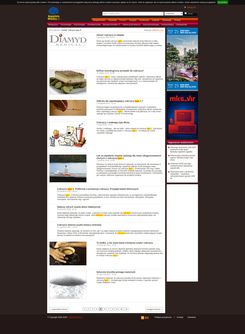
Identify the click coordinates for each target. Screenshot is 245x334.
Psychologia (79, 24)
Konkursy (144, 20)
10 (121, 309)
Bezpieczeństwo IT (111, 24)
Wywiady (166, 20)
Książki (133, 20)
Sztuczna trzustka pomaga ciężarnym (116, 272)
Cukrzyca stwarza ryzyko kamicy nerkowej (79, 225)
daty (161, 30)
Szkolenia (192, 317)
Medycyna (53, 24)
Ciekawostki (181, 24)
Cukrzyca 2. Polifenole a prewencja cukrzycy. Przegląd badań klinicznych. (98, 189)
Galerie (155, 20)
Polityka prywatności (163, 317)
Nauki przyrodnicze (131, 24)
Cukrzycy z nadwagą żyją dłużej (113, 122)
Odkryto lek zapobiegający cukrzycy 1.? (120, 101)
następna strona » (154, 309)
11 (126, 309)
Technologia (65, 24)
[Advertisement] (106, 59)
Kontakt (180, 317)
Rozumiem (222, 2)
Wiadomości (99, 20)
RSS (147, 317)
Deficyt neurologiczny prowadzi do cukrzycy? (120, 70)
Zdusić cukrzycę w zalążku (110, 35)
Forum (123, 20)
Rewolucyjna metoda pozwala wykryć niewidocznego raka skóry (182, 157)
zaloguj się (191, 7)
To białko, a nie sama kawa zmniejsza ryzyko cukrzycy (125, 243)
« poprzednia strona (59, 309)
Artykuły (113, 20)
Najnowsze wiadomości (181, 142)
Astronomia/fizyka (151, 24)
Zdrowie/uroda (93, 24)
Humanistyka (167, 24)
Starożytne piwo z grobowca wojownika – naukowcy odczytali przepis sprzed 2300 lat (182, 175)
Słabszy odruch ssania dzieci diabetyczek (79, 207)
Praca (177, 20)
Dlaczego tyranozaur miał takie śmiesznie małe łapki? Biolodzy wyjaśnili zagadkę (183, 149)
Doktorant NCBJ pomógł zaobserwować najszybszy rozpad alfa (181, 166)
